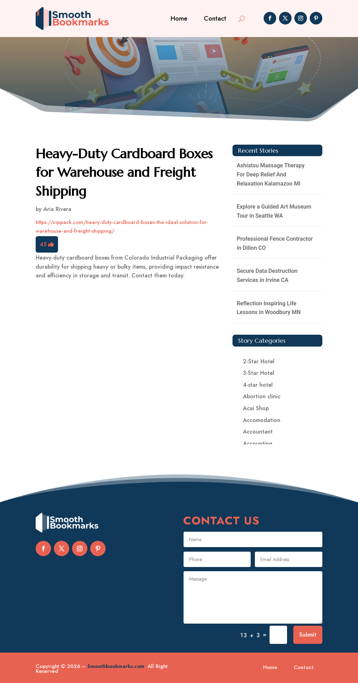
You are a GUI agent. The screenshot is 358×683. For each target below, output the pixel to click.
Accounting (257, 443)
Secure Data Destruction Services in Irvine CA (267, 275)
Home (179, 18)
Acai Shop (256, 408)
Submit (307, 635)
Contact (215, 18)
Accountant (258, 432)
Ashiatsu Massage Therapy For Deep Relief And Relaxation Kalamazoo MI (271, 174)
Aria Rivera (57, 209)
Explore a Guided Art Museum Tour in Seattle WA (274, 211)
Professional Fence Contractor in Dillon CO (275, 243)
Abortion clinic (261, 396)
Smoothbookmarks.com (115, 666)
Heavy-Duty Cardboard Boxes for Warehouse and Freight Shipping (124, 172)
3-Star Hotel (258, 373)
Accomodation (261, 420)
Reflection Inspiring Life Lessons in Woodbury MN (269, 308)
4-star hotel (258, 385)
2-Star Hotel (258, 361)
